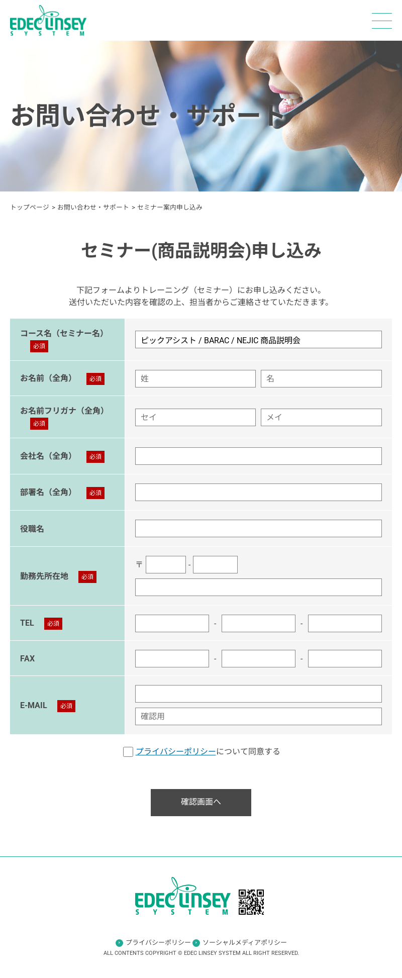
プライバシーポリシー (176, 751)
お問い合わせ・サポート (93, 207)
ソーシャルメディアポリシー (245, 942)
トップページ (29, 207)
